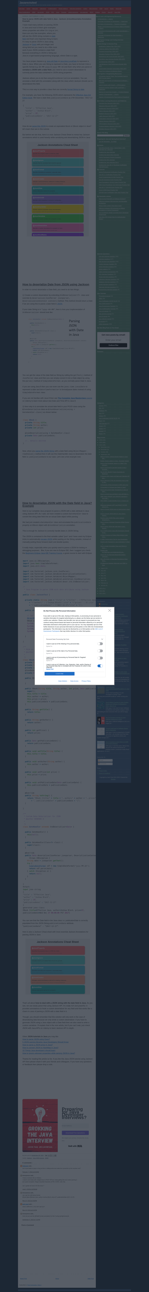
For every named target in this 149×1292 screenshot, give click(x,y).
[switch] (100, 643)
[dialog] (74, 646)
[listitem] (74, 639)
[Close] (110, 611)
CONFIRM (59, 674)
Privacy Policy (86, 681)
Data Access (74, 681)
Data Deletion (62, 681)
